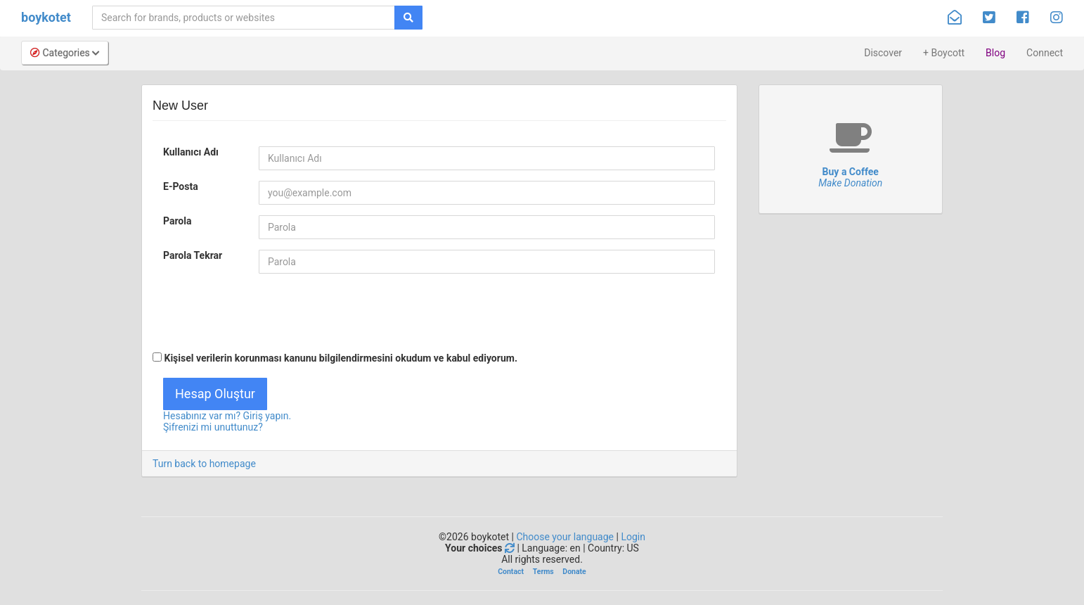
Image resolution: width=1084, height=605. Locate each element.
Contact (511, 571)
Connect (1044, 52)
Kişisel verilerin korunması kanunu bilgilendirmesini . (335, 358)
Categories (64, 52)
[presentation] (259, 311)
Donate (574, 571)
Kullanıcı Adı (191, 152)
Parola (177, 221)
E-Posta (180, 186)
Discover (883, 52)
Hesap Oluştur (215, 393)
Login (633, 536)
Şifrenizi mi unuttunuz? (213, 427)
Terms (543, 571)
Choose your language (565, 536)
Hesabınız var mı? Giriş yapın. (227, 415)
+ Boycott (943, 52)
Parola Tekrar (192, 255)
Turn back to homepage (204, 463)
